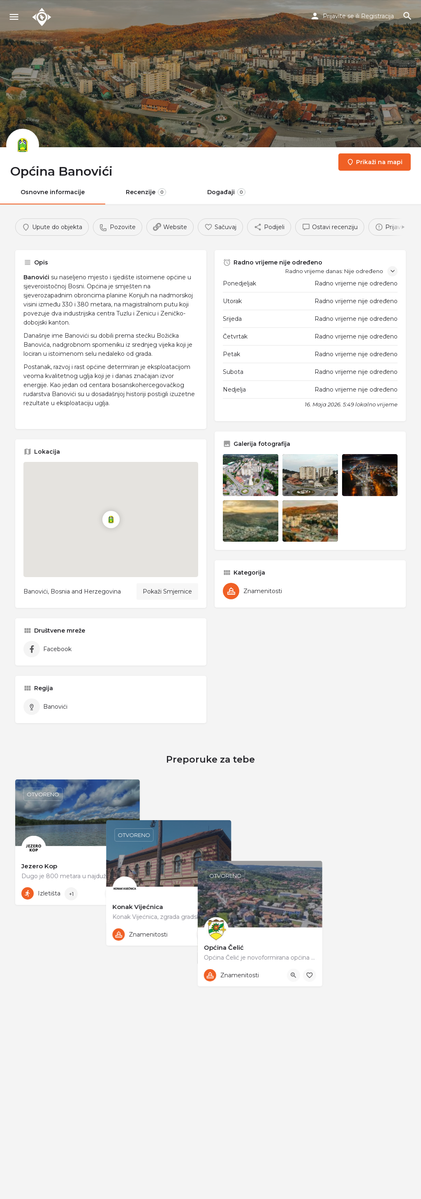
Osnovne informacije (53, 192)
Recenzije (146, 192)
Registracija (377, 16)
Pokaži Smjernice (167, 591)
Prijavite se (338, 16)
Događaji (226, 192)
